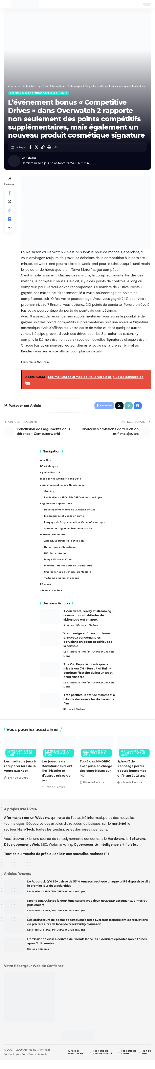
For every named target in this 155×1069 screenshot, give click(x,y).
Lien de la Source (35, 363)
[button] (7, 4)
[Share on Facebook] (30, 147)
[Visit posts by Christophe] (14, 161)
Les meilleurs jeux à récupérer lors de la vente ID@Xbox (20, 775)
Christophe (30, 159)
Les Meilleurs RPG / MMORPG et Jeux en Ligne (38, 93)
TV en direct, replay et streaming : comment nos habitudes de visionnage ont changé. (88, 623)
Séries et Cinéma (87, 633)
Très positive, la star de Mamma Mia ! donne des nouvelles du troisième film (89, 708)
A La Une (68, 633)
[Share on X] (36, 147)
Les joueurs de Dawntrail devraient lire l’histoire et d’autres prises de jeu (58, 780)
